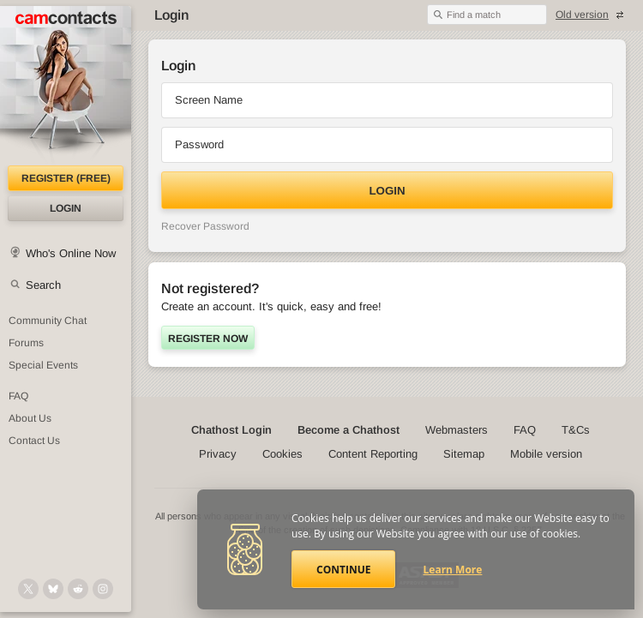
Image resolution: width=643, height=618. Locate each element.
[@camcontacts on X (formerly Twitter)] (28, 589)
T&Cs (576, 429)
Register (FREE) (66, 178)
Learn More (453, 569)
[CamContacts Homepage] (65, 85)
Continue (343, 569)
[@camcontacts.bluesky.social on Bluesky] (53, 589)
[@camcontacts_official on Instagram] (103, 589)
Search (43, 285)
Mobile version (546, 453)
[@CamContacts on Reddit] (78, 589)
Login (65, 208)
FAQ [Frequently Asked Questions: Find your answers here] (18, 396)
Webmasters (456, 429)
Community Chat (48, 321)
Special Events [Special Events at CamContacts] (43, 365)
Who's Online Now (71, 253)
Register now (208, 339)
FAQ (525, 429)
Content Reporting (373, 453)
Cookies (282, 453)
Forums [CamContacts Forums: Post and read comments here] (26, 343)
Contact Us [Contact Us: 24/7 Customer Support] (34, 441)
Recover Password (205, 226)
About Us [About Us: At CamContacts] (30, 418)
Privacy (218, 453)
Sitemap (463, 453)
